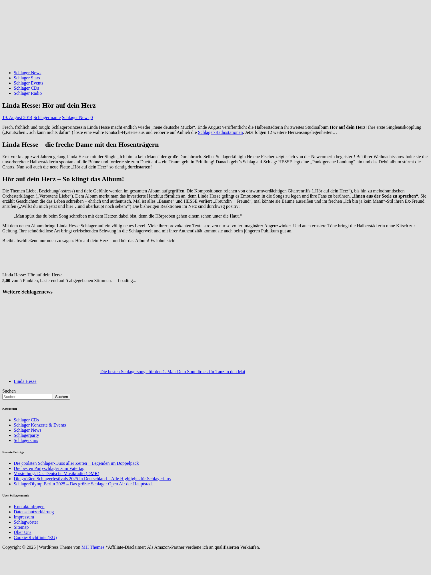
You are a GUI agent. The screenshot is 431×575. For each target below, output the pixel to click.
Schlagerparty (26, 435)
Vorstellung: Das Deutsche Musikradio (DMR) (56, 473)
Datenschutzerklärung (34, 511)
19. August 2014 (17, 117)
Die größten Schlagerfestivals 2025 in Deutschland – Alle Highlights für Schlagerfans (92, 478)
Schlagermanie (47, 117)
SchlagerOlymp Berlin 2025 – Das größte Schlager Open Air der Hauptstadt (83, 483)
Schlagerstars (26, 440)
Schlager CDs (26, 88)
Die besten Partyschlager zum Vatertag (49, 468)
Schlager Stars (27, 77)
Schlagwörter (26, 522)
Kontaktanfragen (29, 506)
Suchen (9, 391)
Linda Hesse (25, 381)
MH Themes (92, 547)
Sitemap (21, 527)
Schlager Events (28, 83)
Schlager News (27, 72)
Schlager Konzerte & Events (40, 425)
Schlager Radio (28, 93)
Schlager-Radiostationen (220, 132)
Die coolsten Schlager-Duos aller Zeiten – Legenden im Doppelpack (76, 463)
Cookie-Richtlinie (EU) (35, 537)
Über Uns (22, 532)
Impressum (24, 516)
